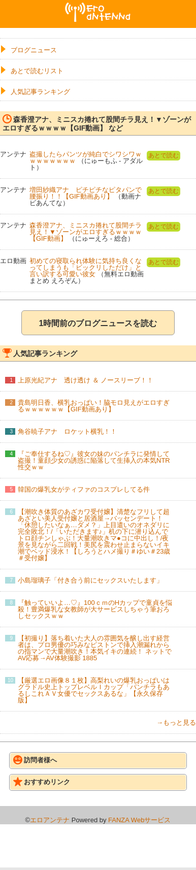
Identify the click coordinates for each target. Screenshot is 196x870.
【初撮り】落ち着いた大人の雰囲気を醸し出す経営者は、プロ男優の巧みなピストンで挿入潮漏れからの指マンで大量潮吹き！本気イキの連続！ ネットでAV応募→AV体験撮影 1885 (95, 648)
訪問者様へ (35, 759)
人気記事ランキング (40, 91)
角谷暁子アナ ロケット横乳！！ (67, 431)
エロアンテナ (98, 7)
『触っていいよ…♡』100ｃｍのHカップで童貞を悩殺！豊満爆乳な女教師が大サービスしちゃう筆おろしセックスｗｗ (95, 609)
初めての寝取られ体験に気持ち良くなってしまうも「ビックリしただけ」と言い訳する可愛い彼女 (85, 267)
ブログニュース (34, 50)
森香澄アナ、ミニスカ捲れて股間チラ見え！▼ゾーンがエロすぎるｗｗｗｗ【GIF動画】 (85, 231)
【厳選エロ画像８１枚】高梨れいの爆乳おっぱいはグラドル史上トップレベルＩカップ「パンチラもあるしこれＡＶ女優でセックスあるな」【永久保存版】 (94, 690)
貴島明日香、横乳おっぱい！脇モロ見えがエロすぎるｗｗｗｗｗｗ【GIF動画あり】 (94, 406)
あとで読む (163, 155)
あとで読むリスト (37, 71)
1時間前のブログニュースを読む (98, 323)
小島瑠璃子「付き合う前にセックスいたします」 (90, 580)
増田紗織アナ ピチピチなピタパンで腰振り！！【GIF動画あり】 (85, 193)
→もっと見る (176, 722)
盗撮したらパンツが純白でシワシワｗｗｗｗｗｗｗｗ (85, 157)
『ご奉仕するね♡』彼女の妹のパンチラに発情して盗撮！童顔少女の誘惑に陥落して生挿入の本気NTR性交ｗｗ (94, 460)
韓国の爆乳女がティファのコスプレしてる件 (84, 489)
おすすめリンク (41, 781)
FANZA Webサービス (139, 820)
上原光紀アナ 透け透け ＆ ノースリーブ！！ (85, 380)
